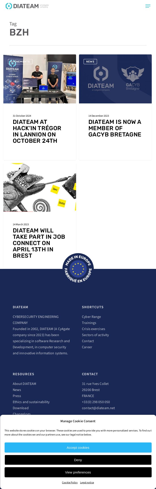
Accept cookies (78, 447)
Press (17, 395)
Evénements (20, 61)
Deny (78, 460)
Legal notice (87, 483)
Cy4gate (64, 328)
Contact (88, 341)
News (90, 61)
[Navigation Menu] (147, 6)
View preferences (78, 472)
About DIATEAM (24, 383)
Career (87, 347)
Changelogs (22, 414)
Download (21, 408)
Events (16, 170)
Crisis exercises (93, 328)
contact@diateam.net (98, 408)
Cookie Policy (70, 483)
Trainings (89, 322)
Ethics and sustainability (31, 402)
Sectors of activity (95, 335)
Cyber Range (91, 316)
